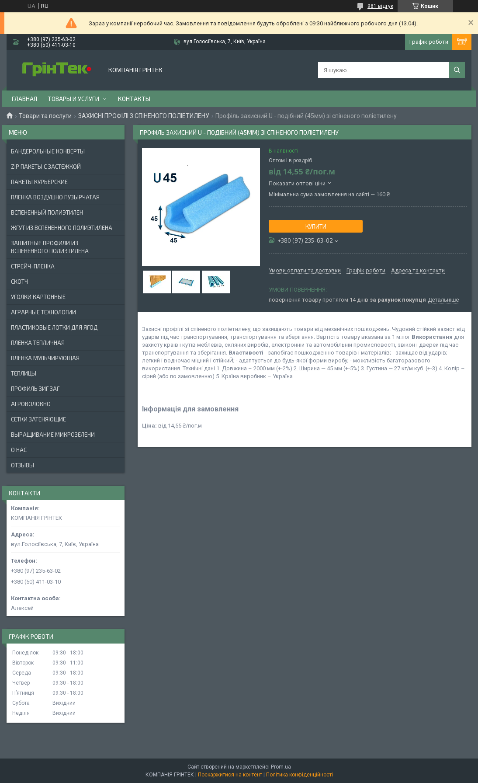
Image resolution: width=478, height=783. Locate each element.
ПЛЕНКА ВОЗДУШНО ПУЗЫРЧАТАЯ (55, 197)
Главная (24, 98)
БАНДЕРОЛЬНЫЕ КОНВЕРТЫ (48, 151)
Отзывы (22, 465)
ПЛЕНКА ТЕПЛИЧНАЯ (38, 342)
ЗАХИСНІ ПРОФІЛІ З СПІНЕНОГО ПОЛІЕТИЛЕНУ (143, 115)
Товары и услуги (73, 98)
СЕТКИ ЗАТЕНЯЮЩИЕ (38, 419)
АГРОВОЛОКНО (31, 403)
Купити (315, 226)
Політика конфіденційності (299, 775)
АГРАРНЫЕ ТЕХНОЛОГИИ (43, 312)
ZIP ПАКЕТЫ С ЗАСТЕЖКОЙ (46, 166)
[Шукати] (457, 70)
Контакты (134, 98)
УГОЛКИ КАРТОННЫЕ (38, 296)
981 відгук (380, 6)
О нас (19, 449)
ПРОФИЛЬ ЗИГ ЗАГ (35, 388)
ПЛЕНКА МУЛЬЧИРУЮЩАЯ (45, 358)
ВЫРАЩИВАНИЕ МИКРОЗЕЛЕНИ (53, 434)
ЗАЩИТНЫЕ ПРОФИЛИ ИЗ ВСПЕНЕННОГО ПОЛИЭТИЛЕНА (50, 247)
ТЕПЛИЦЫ (23, 373)
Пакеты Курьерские (39, 181)
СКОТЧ (19, 281)
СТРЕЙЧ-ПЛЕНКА (33, 266)
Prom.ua (281, 767)
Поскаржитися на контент (230, 775)
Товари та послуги (45, 115)
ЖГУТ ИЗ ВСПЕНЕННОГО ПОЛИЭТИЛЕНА (61, 227)
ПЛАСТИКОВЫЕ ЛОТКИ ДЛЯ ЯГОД (54, 327)
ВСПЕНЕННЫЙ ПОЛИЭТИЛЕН (47, 212)
